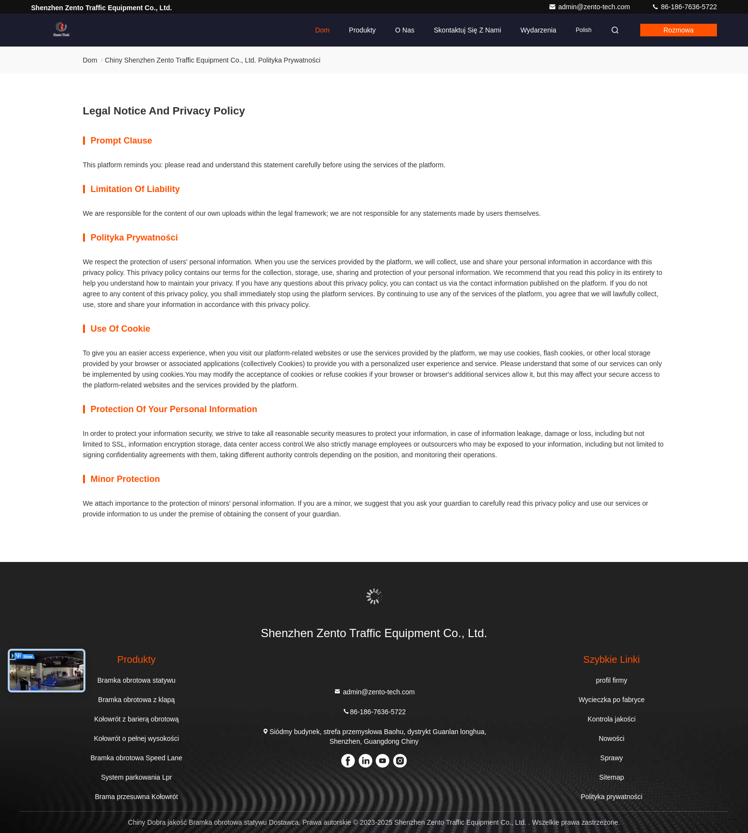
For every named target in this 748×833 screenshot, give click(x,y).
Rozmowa (679, 30)
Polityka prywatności (612, 797)
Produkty (362, 30)
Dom (322, 30)
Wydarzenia (538, 30)
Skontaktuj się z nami (467, 30)
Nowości (611, 738)
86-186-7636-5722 (684, 7)
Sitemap (611, 777)
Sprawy (611, 758)
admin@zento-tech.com (590, 7)
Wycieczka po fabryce (612, 700)
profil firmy (612, 680)
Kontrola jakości (612, 719)
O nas (405, 30)
